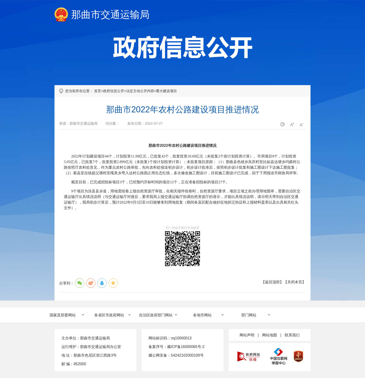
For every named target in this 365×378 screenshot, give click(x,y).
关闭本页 (294, 282)
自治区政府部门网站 (155, 315)
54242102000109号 (187, 355)
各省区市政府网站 (109, 315)
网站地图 (269, 335)
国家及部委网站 (63, 315)
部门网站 (248, 315)
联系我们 (292, 335)
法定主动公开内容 (140, 91)
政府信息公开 (113, 91)
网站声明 (247, 335)
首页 (97, 91)
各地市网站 (202, 315)
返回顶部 (272, 282)
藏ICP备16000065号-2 (185, 347)
